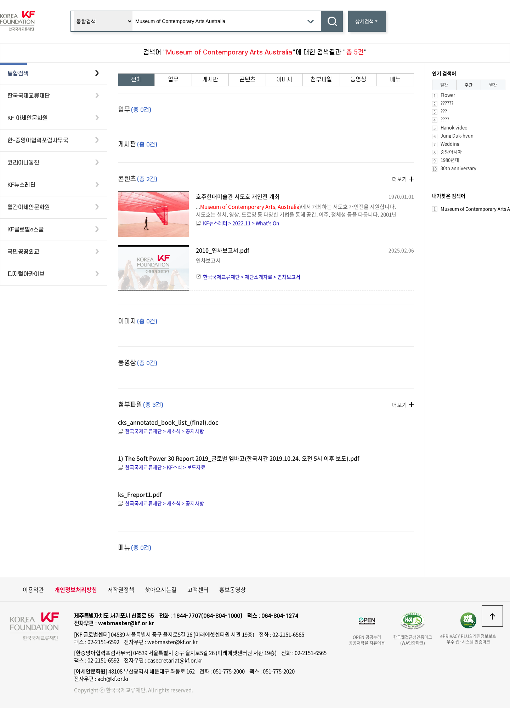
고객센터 (198, 589)
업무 (173, 79)
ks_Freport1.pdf (140, 494)
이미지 (284, 79)
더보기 (399, 179)
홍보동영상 (232, 589)
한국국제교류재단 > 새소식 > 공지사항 (164, 430)
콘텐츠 (247, 79)
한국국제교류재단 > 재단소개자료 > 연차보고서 (251, 276)
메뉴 (395, 79)
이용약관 (33, 589)
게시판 (210, 79)
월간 (493, 85)
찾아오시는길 (161, 589)
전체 (136, 79)
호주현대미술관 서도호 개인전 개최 (238, 196)
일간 (444, 85)
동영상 (358, 79)
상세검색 (367, 21)
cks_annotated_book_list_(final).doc (168, 422)
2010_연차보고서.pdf (222, 250)
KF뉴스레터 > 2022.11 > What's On (241, 222)
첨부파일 (321, 79)
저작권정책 (121, 589)
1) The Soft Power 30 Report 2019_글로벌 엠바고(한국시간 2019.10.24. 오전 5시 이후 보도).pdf (238, 458)
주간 (468, 85)
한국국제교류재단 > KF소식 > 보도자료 (165, 467)
